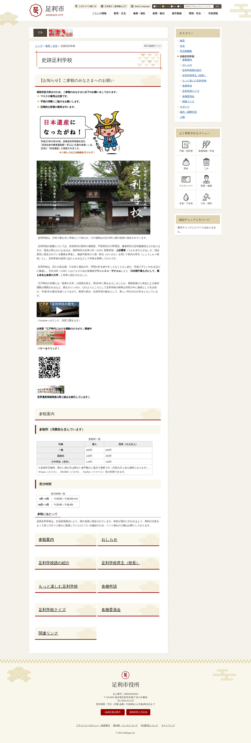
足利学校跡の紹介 (192, 70)
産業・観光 (159, 13)
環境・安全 (195, 13)
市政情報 (213, 13)
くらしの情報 (99, 13)
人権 (182, 117)
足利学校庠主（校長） (194, 75)
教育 (182, 40)
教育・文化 (120, 13)
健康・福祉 (139, 13)
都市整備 (177, 13)
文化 (182, 46)
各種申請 (187, 85)
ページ (167, 6)
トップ (38, 46)
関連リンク (188, 101)
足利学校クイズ (190, 91)
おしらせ (187, 65)
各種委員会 (188, 96)
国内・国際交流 (188, 112)
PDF (174, 6)
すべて (158, 6)
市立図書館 (186, 51)
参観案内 (187, 59)
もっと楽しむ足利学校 (194, 80)
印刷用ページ (154, 46)
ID (181, 6)
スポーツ (185, 106)
